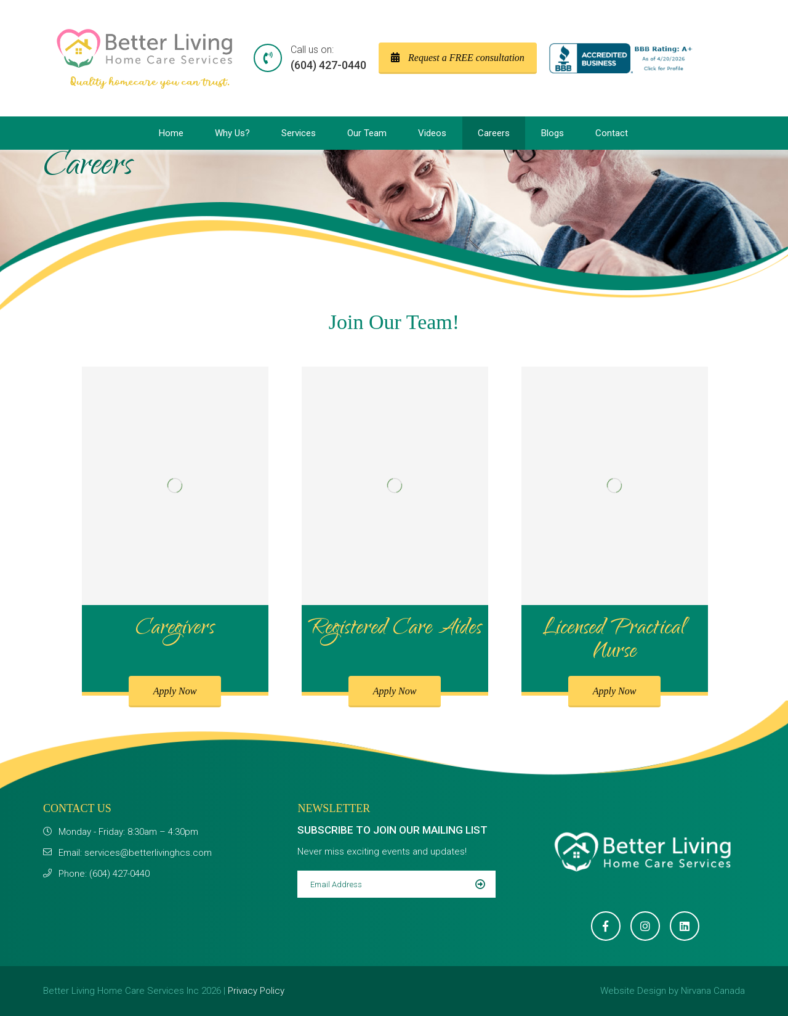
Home (171, 133)
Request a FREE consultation (458, 57)
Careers (494, 133)
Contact (611, 133)
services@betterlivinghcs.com (148, 852)
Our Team (367, 133)
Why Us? (232, 133)
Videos (432, 133)
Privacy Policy (256, 990)
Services (298, 133)
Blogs (552, 133)
